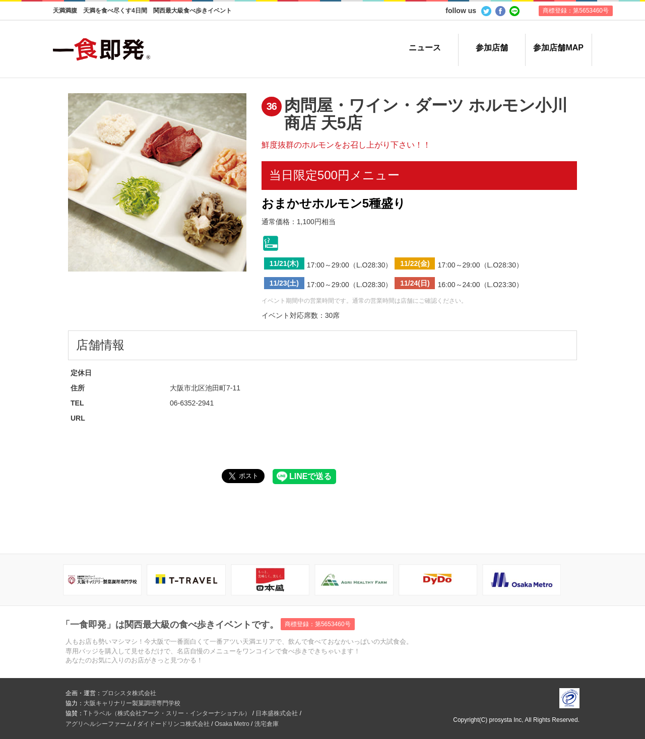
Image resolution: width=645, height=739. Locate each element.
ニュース (425, 47)
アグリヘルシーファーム (99, 723)
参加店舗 (492, 47)
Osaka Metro (232, 723)
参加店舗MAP (558, 47)
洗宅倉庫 (266, 723)
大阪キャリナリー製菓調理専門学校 (132, 703)
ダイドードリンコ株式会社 (173, 723)
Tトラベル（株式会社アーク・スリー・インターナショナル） (167, 713)
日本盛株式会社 (276, 713)
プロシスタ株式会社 (129, 693)
